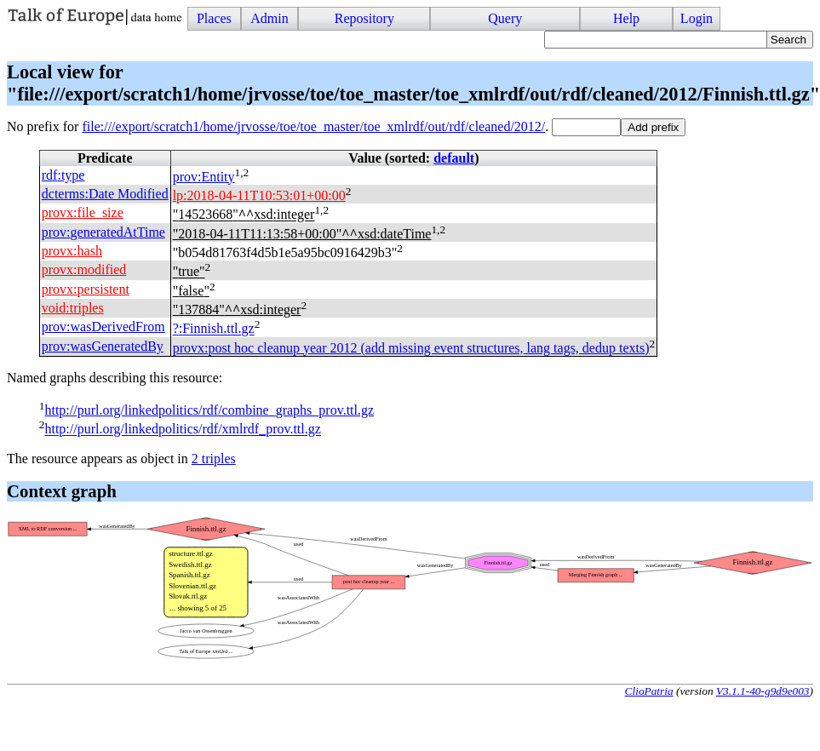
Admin (269, 18)
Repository (364, 18)
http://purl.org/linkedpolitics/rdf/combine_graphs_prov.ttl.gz (209, 410)
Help (626, 18)
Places (214, 18)
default (453, 158)
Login (696, 18)
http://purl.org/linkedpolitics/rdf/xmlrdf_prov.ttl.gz (182, 429)
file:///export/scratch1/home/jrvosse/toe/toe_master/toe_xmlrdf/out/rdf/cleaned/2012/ (313, 126)
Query (505, 18)
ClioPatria (649, 691)
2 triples (214, 458)
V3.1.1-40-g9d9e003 (763, 691)
